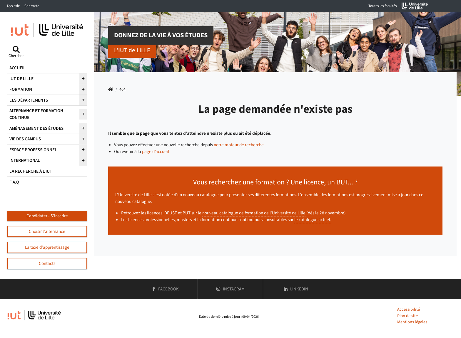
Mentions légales (412, 322)
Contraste (31, 6)
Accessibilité (408, 309)
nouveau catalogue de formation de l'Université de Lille (253, 213)
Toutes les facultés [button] (382, 6)
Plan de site (407, 316)
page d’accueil (155, 151)
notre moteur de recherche (239, 145)
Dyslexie (13, 6)
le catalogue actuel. (312, 219)
